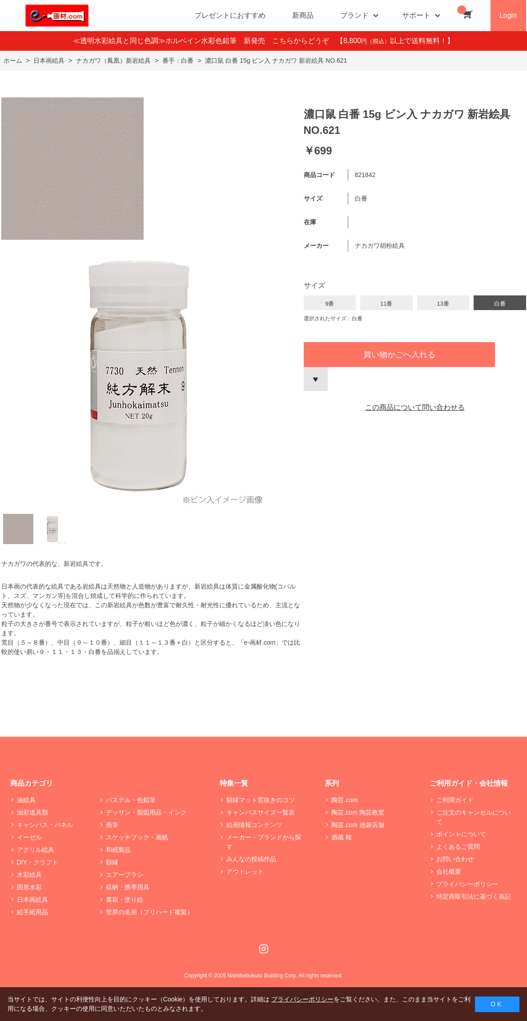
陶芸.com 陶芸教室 (357, 812)
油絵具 (26, 799)
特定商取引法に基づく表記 (473, 896)
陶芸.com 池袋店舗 (357, 824)
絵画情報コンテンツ (254, 824)
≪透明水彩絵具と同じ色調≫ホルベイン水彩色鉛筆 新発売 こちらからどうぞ (204, 40)
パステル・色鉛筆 (131, 799)
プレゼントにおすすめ (230, 15)
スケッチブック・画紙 (137, 837)
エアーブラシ (124, 874)
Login (508, 15)
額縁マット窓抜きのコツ (260, 799)
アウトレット (245, 871)
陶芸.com (344, 799)
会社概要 (448, 871)
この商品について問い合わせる (415, 407)
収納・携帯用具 (127, 887)
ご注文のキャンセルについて (473, 817)
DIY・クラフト (37, 862)
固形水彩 (29, 887)
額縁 (112, 862)
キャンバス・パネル (45, 824)
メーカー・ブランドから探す (263, 842)
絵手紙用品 (32, 912)
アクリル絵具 (35, 849)
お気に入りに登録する (316, 379)
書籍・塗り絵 (124, 899)
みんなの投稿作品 (251, 859)
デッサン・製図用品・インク (146, 812)
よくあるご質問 (458, 846)
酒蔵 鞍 (341, 837)
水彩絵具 (29, 874)
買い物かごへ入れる (399, 354)
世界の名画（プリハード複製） (149, 912)
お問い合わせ (455, 859)
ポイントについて (461, 834)
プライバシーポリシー (467, 884)
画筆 (112, 824)
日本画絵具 (32, 899)
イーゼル (29, 837)
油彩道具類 (32, 812)
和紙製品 (118, 849)
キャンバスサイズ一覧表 (260, 812)
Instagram (264, 949)
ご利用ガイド (455, 799)
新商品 (303, 15)
